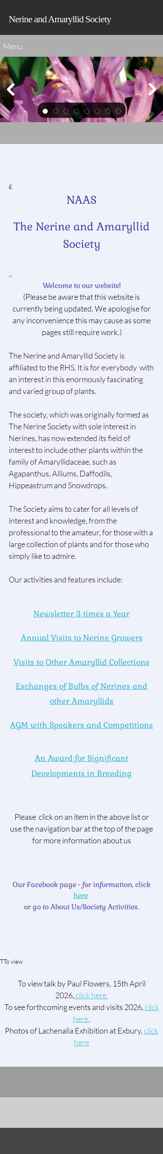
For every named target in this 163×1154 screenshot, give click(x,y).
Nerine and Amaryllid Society (60, 19)
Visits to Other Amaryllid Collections (81, 662)
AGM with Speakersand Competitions (81, 725)
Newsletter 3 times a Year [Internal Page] (81, 614)
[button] (45, 110)
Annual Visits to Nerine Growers (82, 638)
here (80, 895)
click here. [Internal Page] (91, 995)
